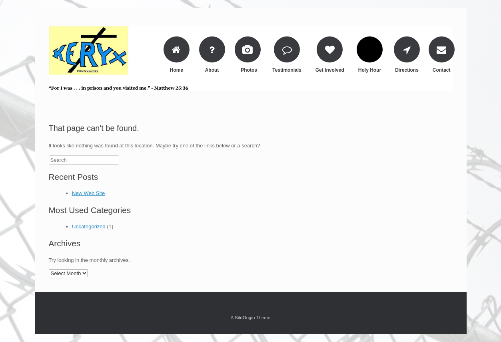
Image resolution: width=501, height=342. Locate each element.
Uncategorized (89, 226)
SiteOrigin (245, 317)
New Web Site (88, 193)
